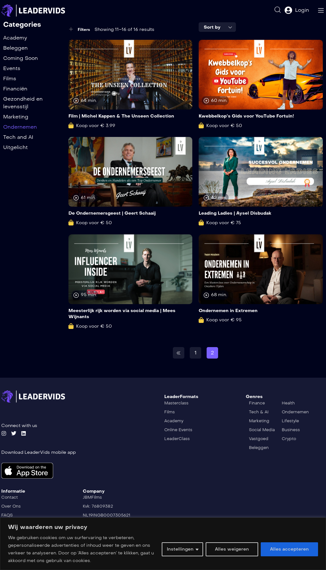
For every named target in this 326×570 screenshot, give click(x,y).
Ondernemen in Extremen (228, 310)
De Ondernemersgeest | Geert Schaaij (112, 213)
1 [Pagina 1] (195, 353)
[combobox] (217, 27)
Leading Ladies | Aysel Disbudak (235, 213)
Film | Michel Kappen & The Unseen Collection (121, 116)
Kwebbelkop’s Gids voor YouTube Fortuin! (246, 116)
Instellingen (180, 549)
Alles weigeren (232, 549)
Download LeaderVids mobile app (38, 452)
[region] (163, 543)
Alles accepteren (289, 549)
